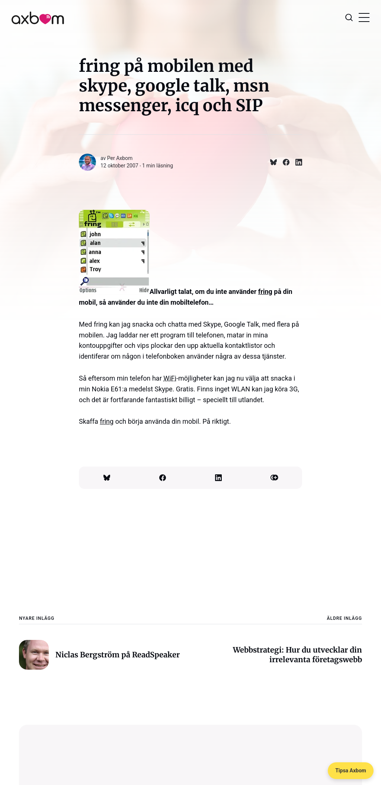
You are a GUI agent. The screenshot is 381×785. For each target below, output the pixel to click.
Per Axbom (120, 158)
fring (265, 291)
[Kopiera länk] (274, 478)
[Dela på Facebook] (283, 162)
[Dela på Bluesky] (270, 162)
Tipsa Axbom (350, 770)
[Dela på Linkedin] (295, 162)
